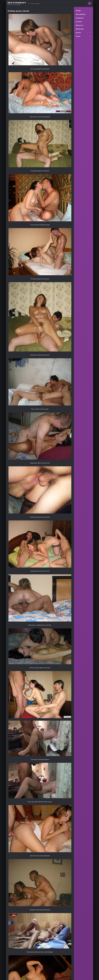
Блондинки (80, 18)
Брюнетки (79, 25)
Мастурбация (80, 14)
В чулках (79, 22)
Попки (78, 36)
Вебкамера (80, 29)
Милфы (78, 11)
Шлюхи (78, 33)
